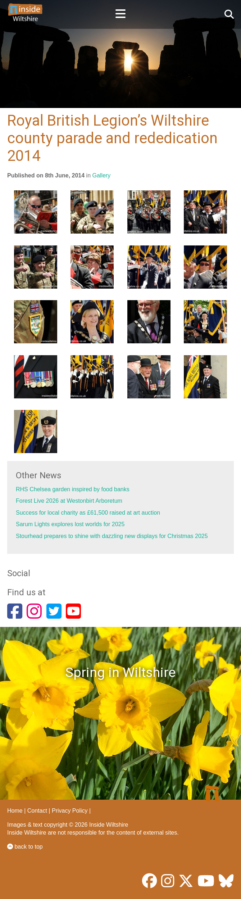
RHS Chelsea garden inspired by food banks (72, 489)
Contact (37, 811)
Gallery (101, 175)
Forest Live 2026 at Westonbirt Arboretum (69, 501)
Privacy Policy (70, 811)
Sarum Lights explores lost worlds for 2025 (70, 524)
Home (15, 811)
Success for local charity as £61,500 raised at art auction (88, 513)
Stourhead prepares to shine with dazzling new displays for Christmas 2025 (112, 536)
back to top (25, 847)
